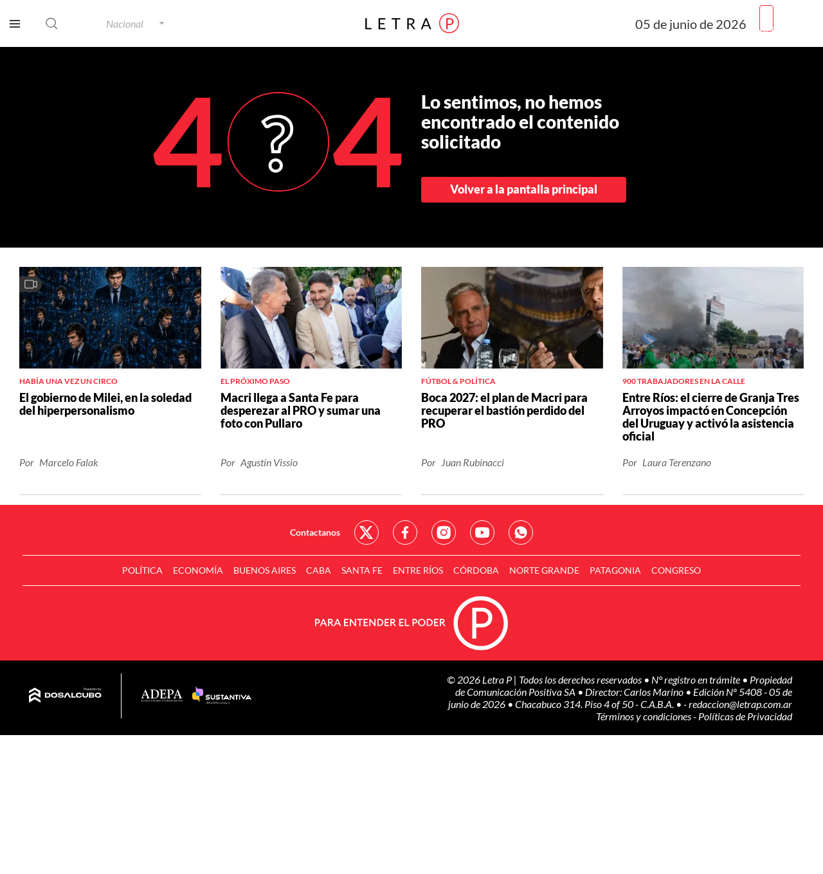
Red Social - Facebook (405, 532)
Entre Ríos (418, 570)
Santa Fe (362, 570)
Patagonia (615, 570)
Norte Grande (544, 570)
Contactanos (315, 532)
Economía (198, 570)
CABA (318, 570)
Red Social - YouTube (482, 532)
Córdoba (476, 570)
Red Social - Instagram (443, 532)
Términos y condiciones (644, 716)
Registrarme (786, 29)
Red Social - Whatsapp (520, 532)
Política (142, 570)
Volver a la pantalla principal (523, 189)
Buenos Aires (264, 570)
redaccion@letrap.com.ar (740, 704)
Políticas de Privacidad (745, 716)
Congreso (676, 570)
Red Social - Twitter (366, 532)
